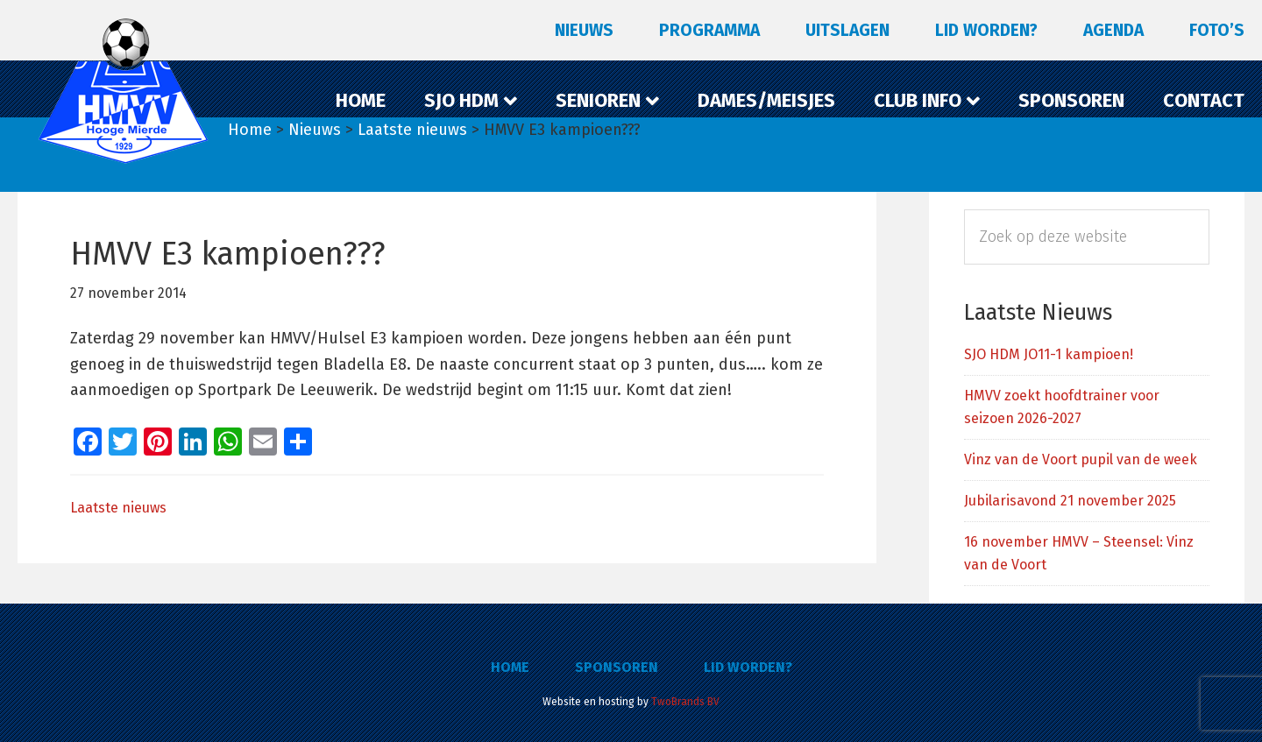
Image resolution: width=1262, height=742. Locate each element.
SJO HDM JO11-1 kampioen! (1048, 354)
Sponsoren (616, 667)
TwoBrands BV (685, 702)
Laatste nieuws (118, 507)
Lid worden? (748, 667)
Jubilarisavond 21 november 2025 (1070, 500)
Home (510, 667)
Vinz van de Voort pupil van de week (1080, 459)
